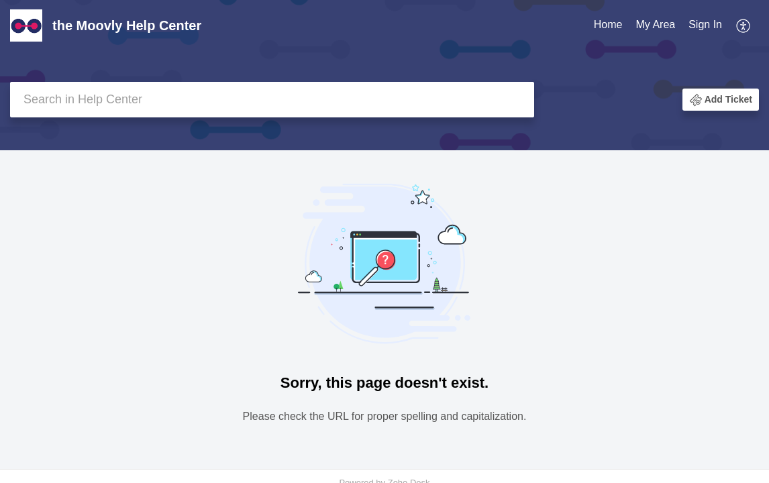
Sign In (705, 24)
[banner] (384, 75)
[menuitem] (608, 25)
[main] (384, 311)
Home (608, 24)
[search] (272, 99)
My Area (656, 24)
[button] (744, 25)
